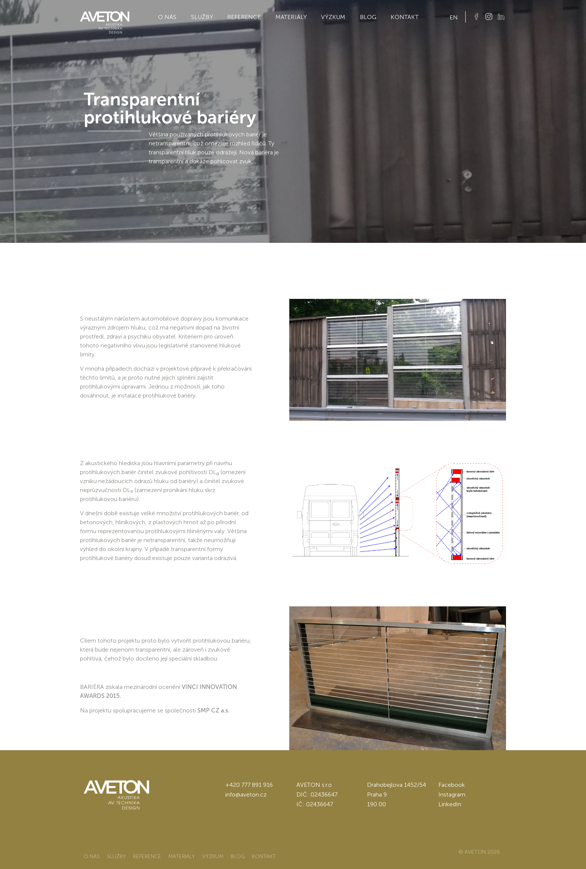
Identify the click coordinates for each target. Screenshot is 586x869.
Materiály (291, 17)
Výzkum (333, 17)
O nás (167, 17)
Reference (244, 17)
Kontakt (404, 17)
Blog (368, 17)
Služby (202, 17)
